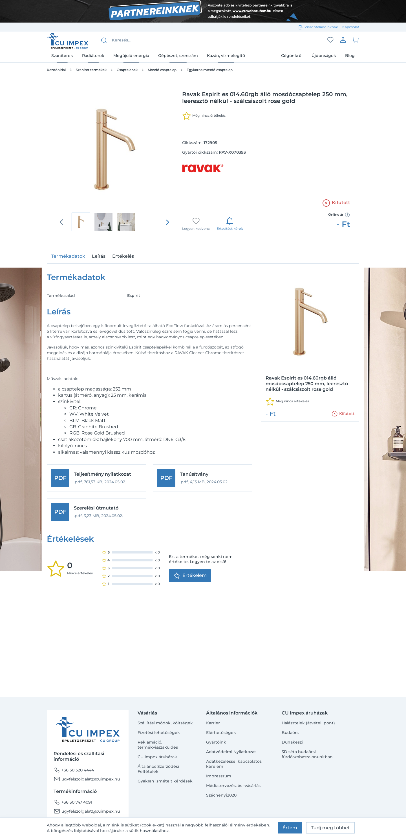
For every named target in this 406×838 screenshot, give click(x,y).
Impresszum (218, 776)
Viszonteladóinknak (321, 27)
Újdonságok (324, 55)
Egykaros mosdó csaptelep (210, 70)
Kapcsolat (350, 27)
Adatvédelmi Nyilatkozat (231, 751)
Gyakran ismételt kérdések (165, 781)
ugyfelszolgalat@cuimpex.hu (87, 779)
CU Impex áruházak (157, 756)
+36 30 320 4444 (74, 770)
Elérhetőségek (221, 732)
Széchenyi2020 (221, 795)
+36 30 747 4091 (73, 802)
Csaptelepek (127, 70)
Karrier (213, 722)
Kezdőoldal (56, 70)
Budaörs (290, 732)
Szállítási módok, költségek (165, 722)
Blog (350, 55)
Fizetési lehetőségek (159, 732)
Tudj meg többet (330, 827)
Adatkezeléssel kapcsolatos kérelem (234, 764)
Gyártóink (216, 742)
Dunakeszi (292, 742)
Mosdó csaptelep (162, 70)
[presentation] (167, 222)
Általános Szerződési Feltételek (158, 769)
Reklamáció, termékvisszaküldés (158, 745)
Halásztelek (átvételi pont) (308, 722)
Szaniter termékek (91, 70)
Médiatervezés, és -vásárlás (233, 785)
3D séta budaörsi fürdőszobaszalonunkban (307, 754)
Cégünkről (292, 55)
